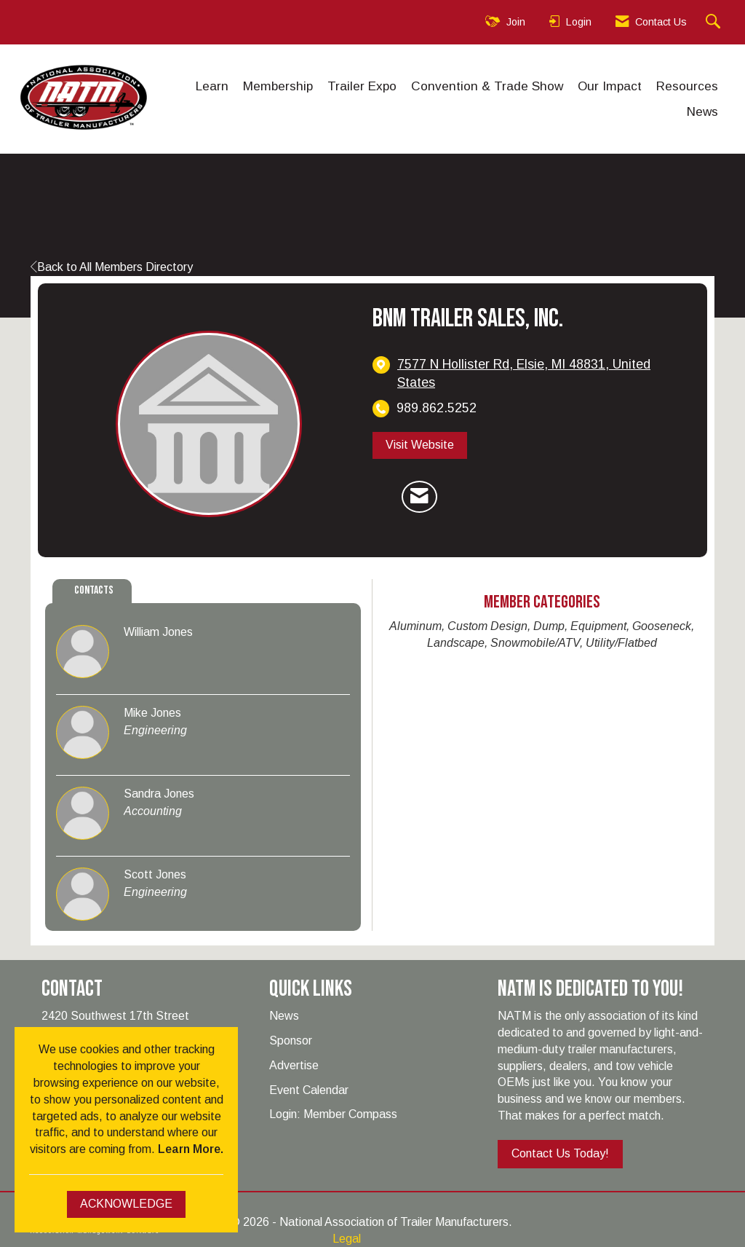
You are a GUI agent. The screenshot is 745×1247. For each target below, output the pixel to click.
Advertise (294, 1065)
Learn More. (190, 1149)
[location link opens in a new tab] (541, 373)
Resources (687, 86)
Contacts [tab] (93, 590)
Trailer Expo (362, 86)
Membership (278, 86)
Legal (346, 1238)
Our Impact (610, 86)
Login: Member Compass (333, 1114)
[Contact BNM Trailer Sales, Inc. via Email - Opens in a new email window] (419, 497)
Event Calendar (308, 1090)
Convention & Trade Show (487, 86)
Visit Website (420, 444)
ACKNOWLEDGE (126, 1203)
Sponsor (290, 1040)
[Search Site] (715, 22)
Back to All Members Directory (112, 267)
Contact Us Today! (560, 1153)
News (702, 111)
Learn (212, 86)
